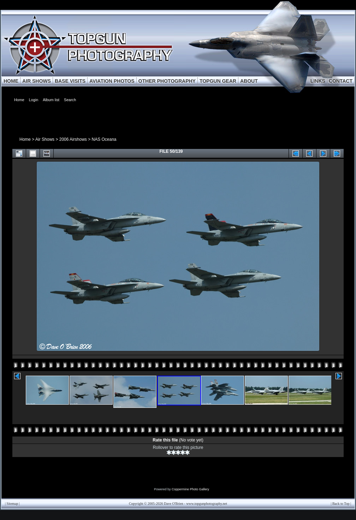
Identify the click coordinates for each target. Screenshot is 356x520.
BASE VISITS (70, 81)
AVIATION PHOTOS (112, 81)
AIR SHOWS (36, 81)
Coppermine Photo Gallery (190, 489)
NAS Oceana (103, 139)
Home (25, 139)
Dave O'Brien (173, 503)
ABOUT (249, 81)
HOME (11, 81)
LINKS (317, 81)
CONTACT (340, 81)
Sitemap (12, 503)
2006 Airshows (73, 139)
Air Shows (44, 139)
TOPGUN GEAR (218, 81)
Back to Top (341, 503)
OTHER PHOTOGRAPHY (167, 81)
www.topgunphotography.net (206, 503)
